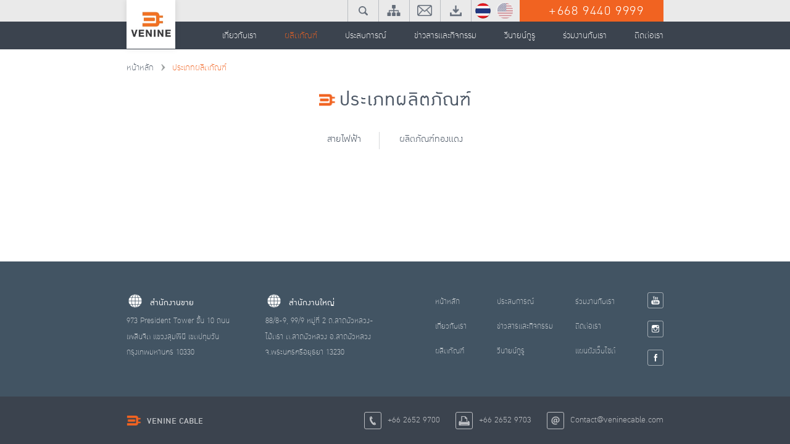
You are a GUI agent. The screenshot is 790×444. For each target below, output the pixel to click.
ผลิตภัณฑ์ (449, 350)
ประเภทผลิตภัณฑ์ (199, 68)
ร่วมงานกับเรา (595, 301)
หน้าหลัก (140, 68)
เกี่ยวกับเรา (451, 326)
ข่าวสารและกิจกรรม (525, 326)
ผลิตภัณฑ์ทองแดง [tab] (432, 139)
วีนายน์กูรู (511, 350)
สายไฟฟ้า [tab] (343, 139)
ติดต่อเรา (588, 326)
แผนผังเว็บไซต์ (595, 350)
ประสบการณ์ (515, 301)
